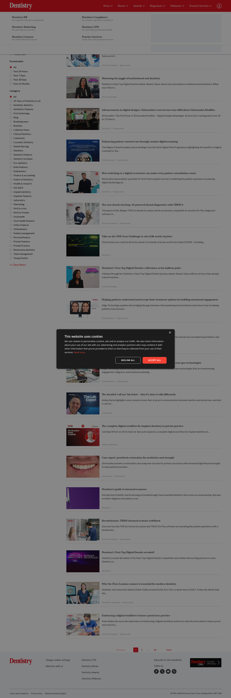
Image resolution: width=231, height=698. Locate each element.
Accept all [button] (154, 360)
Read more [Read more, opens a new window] (79, 352)
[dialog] (115, 349)
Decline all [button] (128, 360)
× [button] (170, 333)
